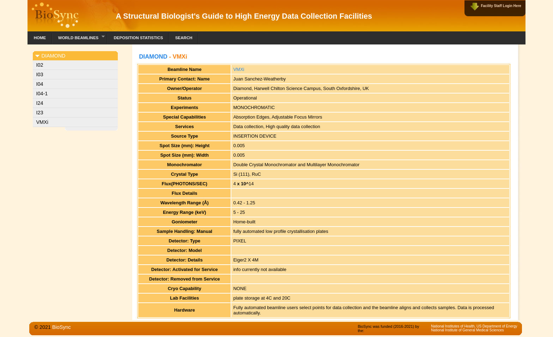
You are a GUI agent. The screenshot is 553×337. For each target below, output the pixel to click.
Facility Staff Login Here (501, 6)
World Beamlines (78, 37)
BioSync (61, 327)
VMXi (42, 122)
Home (40, 38)
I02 (39, 65)
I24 (39, 103)
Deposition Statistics (138, 38)
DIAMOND (153, 56)
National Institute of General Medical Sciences (467, 330)
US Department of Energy (496, 326)
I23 (39, 112)
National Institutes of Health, (453, 326)
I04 (39, 84)
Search (184, 38)
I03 (39, 74)
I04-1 (42, 93)
